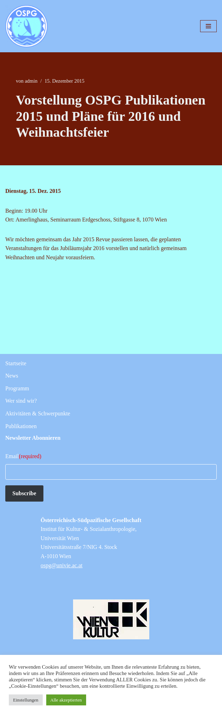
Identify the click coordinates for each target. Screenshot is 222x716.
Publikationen (21, 426)
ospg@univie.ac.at (62, 565)
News (11, 376)
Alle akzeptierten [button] (66, 700)
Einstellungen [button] (25, 700)
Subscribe (24, 493)
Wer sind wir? (21, 401)
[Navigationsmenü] (208, 26)
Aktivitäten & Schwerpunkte (37, 413)
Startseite (15, 363)
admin (31, 81)
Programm (17, 388)
